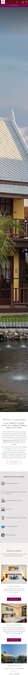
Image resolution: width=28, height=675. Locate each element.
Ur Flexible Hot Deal (14, 666)
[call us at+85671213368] (23, 2)
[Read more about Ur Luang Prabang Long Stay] (14, 574)
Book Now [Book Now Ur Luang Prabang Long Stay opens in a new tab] (14, 599)
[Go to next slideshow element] (26, 209)
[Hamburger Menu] (26, 2)
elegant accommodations (7, 439)
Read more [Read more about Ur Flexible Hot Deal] (13, 670)
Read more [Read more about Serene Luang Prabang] (13, 635)
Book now (14, 5)
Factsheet (14, 462)
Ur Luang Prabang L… (14, 586)
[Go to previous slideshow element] (2, 209)
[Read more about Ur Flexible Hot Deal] (14, 653)
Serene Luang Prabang (14, 625)
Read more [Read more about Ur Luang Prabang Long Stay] (13, 594)
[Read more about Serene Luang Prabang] (14, 613)
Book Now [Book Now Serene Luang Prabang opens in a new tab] (14, 640)
